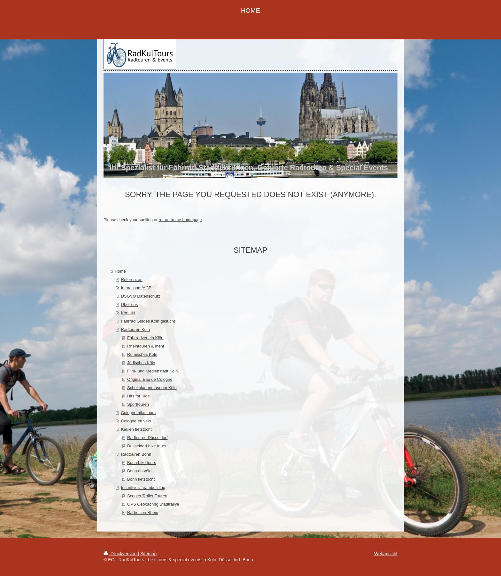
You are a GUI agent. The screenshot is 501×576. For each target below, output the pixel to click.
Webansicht (385, 553)
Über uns (129, 304)
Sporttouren (138, 404)
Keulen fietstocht (136, 429)
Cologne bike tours (138, 412)
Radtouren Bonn (136, 454)
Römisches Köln (142, 354)
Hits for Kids (138, 396)
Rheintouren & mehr (145, 346)
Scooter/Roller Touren (147, 495)
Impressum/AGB (136, 287)
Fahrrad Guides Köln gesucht (148, 321)
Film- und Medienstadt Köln (152, 371)
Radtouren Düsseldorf (147, 437)
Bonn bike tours (141, 462)
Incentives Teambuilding (143, 487)
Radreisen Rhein (142, 512)
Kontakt (128, 312)
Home (120, 271)
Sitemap (148, 553)
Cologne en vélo (136, 421)
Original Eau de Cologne (150, 379)
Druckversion (121, 553)
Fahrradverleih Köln (145, 337)
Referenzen (132, 279)
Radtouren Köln (135, 329)
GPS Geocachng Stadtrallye (153, 504)
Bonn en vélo (139, 470)
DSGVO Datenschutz (140, 296)
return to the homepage (180, 219)
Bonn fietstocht (141, 479)
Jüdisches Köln (141, 362)
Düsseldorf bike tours (146, 446)
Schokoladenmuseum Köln (152, 387)
